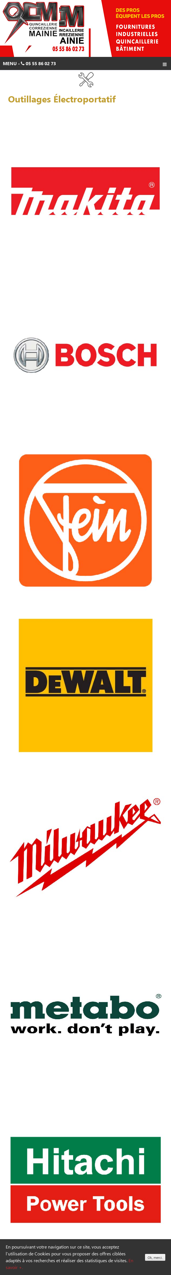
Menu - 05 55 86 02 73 (85, 64)
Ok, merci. (155, 1257)
